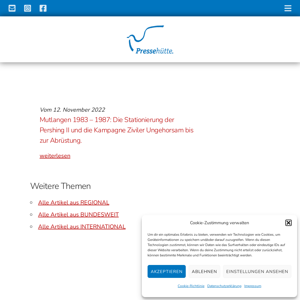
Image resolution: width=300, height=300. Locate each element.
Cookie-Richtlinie (191, 286)
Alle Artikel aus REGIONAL (73, 202)
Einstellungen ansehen (257, 271)
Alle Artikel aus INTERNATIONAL (82, 227)
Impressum (252, 286)
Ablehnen (204, 271)
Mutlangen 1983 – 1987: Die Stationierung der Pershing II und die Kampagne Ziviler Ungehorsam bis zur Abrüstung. (116, 130)
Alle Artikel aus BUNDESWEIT (78, 214)
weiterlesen (55, 156)
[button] (288, 223)
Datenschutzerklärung (224, 286)
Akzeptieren (167, 271)
